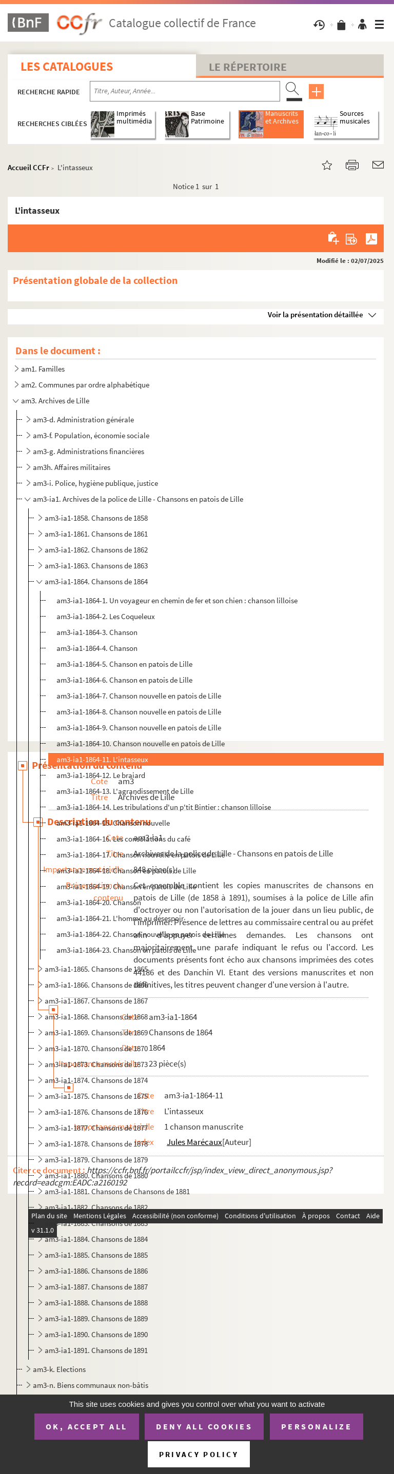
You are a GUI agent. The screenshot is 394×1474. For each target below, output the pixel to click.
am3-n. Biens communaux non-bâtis (90, 1385)
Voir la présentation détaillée (315, 314)
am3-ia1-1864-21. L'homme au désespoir (120, 918)
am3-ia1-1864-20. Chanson (98, 902)
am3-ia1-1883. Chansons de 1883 (96, 1223)
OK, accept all (87, 1426)
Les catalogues (67, 66)
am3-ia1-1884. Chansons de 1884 (96, 1239)
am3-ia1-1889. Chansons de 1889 (96, 1318)
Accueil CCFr (28, 167)
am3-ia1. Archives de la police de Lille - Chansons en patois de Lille (138, 499)
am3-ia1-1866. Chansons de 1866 (96, 985)
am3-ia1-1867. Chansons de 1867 (96, 1001)
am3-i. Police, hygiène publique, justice (95, 483)
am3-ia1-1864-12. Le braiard (100, 775)
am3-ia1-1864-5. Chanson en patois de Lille (124, 664)
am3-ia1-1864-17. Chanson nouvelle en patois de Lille (140, 854)
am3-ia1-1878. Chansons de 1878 (96, 1144)
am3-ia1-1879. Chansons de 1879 (96, 1159)
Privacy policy (199, 1454)
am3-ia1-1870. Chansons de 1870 (96, 1048)
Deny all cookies (204, 1426)
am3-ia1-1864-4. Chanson (96, 648)
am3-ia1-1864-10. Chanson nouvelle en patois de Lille (140, 743)
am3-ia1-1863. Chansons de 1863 (96, 565)
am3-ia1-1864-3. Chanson (96, 632)
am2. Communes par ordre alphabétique (85, 385)
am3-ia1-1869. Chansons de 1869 (96, 1032)
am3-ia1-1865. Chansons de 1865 (96, 969)
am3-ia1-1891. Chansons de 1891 (96, 1350)
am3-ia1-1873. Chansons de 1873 (96, 1064)
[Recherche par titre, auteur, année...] (185, 91)
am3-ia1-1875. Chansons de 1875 (96, 1096)
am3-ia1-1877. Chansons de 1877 (96, 1128)
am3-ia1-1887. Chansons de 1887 (96, 1287)
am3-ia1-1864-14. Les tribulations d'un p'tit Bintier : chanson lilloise (163, 807)
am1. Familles (43, 369)
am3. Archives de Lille (55, 400)
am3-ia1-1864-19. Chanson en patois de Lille (126, 886)
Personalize (316, 1426)
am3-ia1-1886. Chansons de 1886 (96, 1271)
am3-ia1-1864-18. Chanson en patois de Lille (126, 870)
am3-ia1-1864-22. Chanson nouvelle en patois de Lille (140, 934)
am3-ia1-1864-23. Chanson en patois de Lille (126, 950)
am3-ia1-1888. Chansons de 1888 (96, 1302)
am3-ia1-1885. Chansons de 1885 (96, 1255)
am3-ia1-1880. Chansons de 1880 (96, 1175)
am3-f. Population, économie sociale (91, 435)
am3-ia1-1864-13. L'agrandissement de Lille (124, 791)
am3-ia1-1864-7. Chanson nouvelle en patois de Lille (138, 696)
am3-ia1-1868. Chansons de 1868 (96, 1016)
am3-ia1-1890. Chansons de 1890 (96, 1334)
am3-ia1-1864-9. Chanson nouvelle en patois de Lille (138, 727)
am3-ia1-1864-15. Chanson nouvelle (113, 823)
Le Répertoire (248, 66)
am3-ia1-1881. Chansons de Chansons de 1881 (117, 1191)
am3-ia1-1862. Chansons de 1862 (96, 550)
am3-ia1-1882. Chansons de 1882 (96, 1207)
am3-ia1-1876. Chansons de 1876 (96, 1112)
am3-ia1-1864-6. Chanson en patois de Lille (124, 680)
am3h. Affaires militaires (71, 467)
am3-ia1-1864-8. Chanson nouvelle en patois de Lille (138, 711)
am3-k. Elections (59, 1369)
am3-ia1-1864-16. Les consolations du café (123, 839)
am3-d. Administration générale (83, 419)
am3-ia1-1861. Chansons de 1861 (96, 534)
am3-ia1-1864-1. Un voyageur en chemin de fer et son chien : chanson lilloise (177, 600)
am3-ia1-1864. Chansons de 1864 (96, 581)
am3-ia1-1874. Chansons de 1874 (96, 1080)
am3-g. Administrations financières (88, 451)
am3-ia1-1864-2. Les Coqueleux (105, 616)
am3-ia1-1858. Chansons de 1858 (96, 518)
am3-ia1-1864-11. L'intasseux (102, 759)
